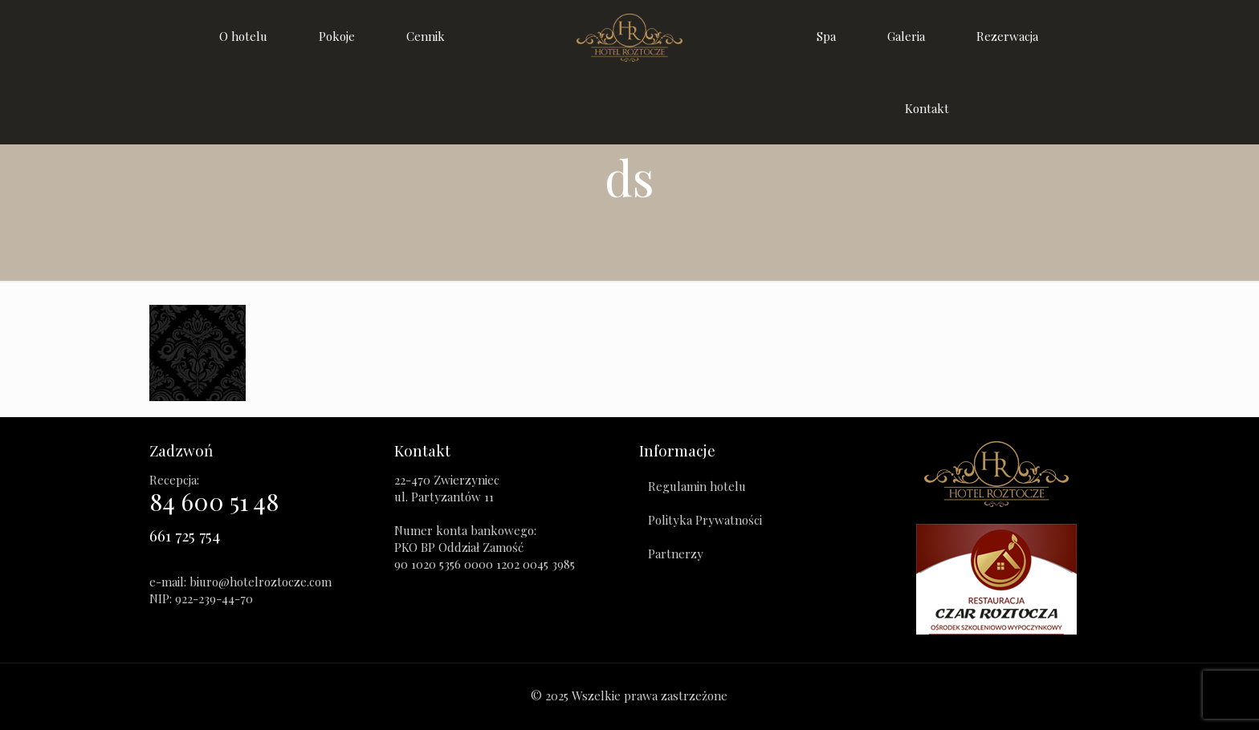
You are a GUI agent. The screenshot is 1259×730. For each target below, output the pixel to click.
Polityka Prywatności (705, 520)
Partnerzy (675, 553)
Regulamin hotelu (697, 486)
